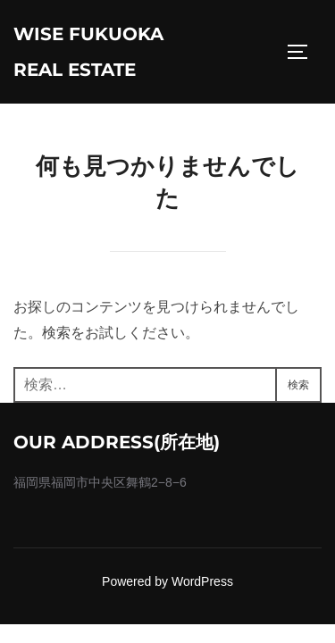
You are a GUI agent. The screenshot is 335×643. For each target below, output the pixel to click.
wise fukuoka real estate (88, 51)
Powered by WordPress (167, 581)
